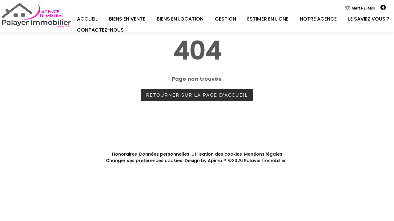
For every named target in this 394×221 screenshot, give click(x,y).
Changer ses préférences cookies (144, 160)
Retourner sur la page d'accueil (197, 95)
